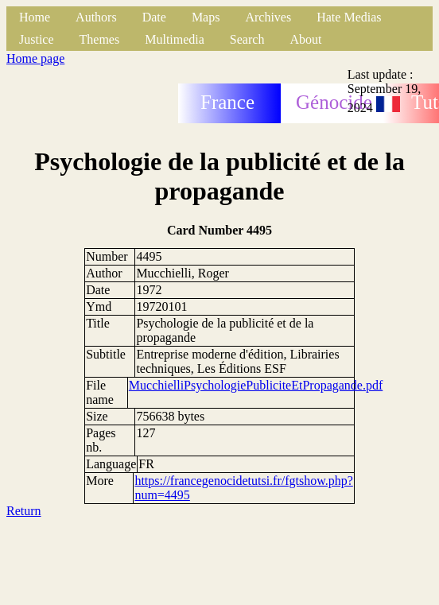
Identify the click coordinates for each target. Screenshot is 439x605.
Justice (36, 39)
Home (34, 17)
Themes (100, 39)
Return (23, 511)
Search (247, 39)
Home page (35, 58)
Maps (206, 17)
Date (154, 17)
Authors (96, 17)
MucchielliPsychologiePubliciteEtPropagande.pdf (256, 385)
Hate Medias (349, 17)
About (305, 39)
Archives (268, 17)
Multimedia (174, 39)
